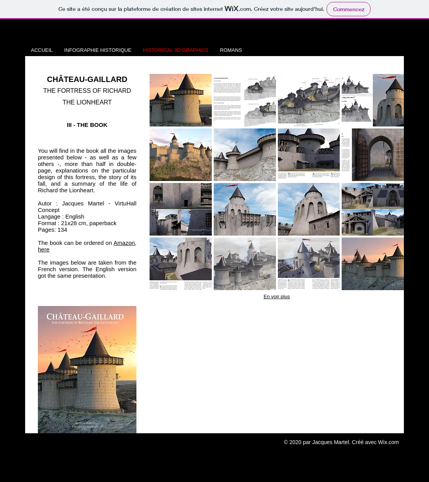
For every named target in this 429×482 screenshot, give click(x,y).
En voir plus (277, 296)
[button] (181, 100)
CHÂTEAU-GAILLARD (87, 79)
